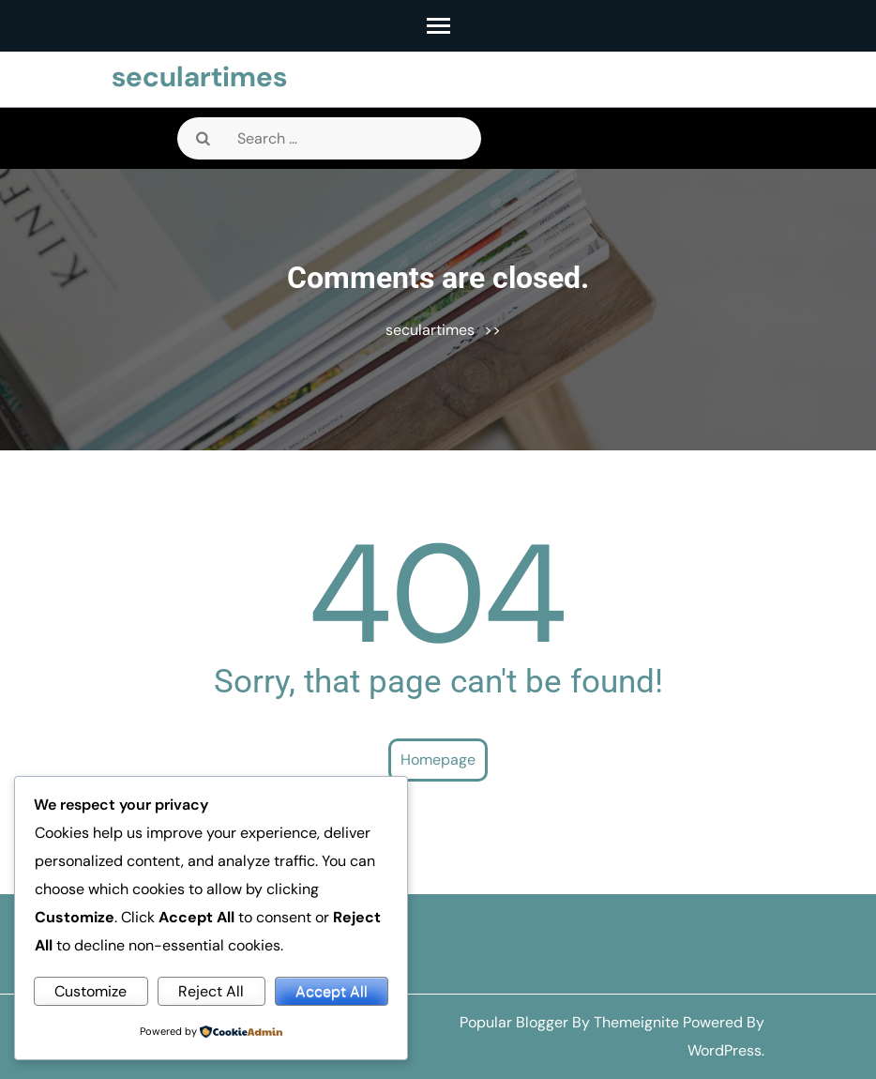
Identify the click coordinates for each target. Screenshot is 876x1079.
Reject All (211, 991)
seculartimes (199, 76)
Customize (90, 991)
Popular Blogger (514, 1022)
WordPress (724, 1050)
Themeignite (636, 1022)
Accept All (331, 991)
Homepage (438, 759)
